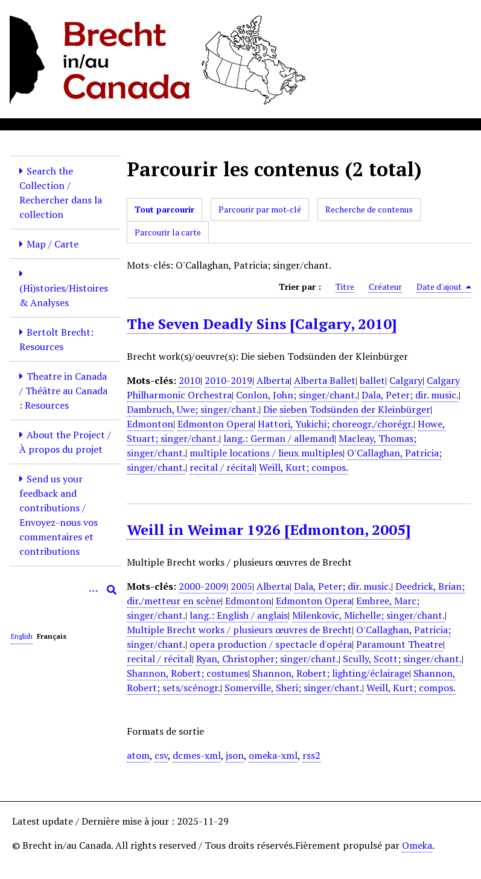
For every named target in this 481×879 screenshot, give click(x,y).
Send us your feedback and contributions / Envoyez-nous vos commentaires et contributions (58, 515)
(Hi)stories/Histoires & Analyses (63, 295)
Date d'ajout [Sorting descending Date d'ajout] (443, 287)
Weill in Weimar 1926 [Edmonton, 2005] (268, 529)
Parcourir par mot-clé (259, 209)
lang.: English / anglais (239, 615)
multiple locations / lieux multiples (266, 452)
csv (161, 755)
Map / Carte (52, 244)
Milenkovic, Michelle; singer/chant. (368, 615)
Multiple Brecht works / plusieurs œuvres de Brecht (239, 629)
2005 (241, 586)
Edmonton (150, 423)
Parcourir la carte (168, 232)
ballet (372, 380)
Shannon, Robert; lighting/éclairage (330, 673)
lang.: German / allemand (278, 438)
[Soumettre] (112, 590)
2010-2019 (228, 380)
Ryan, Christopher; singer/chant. (267, 658)
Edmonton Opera (215, 423)
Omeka (417, 845)
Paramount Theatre (399, 644)
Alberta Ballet (324, 380)
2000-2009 (202, 586)
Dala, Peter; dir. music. (410, 394)
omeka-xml (273, 755)
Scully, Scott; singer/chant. (402, 658)
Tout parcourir (164, 209)
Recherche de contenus (369, 209)
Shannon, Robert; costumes (187, 673)
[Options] (93, 590)
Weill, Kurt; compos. (303, 467)
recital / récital (222, 467)
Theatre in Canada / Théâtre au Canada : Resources (63, 390)
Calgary (405, 380)
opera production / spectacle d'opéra (271, 644)
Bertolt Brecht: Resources (56, 339)
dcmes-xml (197, 755)
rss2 (311, 755)
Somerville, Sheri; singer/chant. (293, 687)
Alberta (273, 380)
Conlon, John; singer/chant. (296, 394)
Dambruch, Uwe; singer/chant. (193, 409)
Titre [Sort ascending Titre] (345, 286)
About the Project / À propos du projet (65, 442)
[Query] (65, 590)
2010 (189, 380)
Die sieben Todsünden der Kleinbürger (346, 409)
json (235, 755)
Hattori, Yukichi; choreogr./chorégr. (335, 423)
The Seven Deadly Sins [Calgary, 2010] (262, 323)
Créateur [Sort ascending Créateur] (385, 286)
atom (138, 755)
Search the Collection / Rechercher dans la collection (60, 192)
